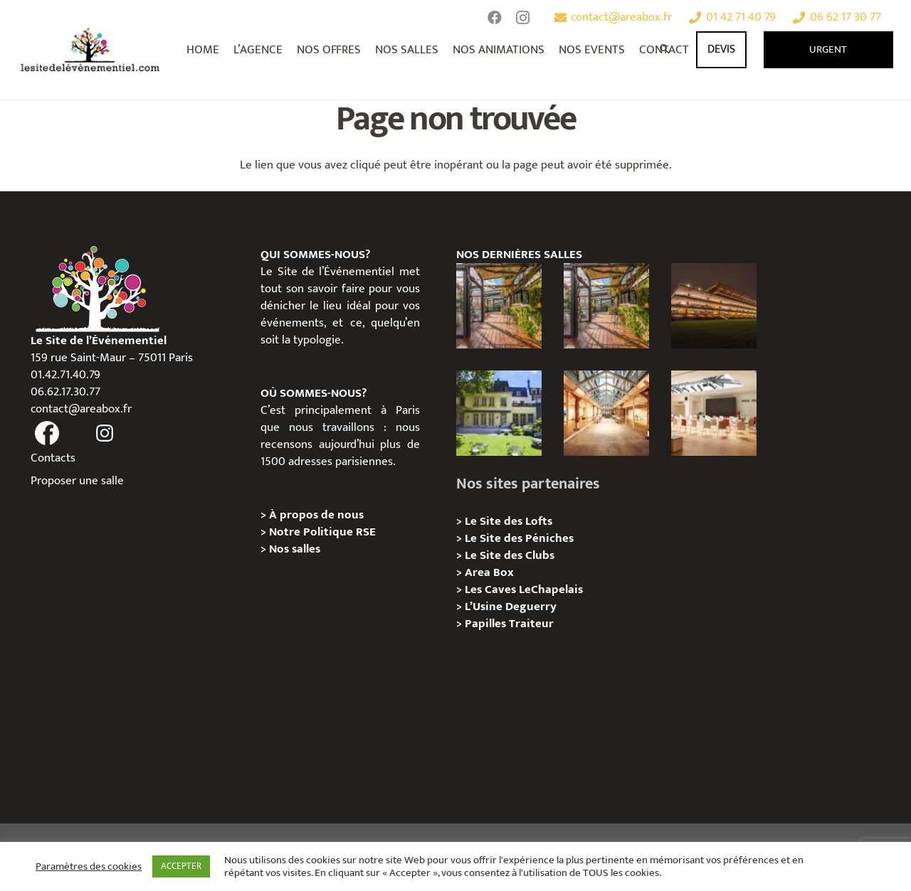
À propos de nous (316, 515)
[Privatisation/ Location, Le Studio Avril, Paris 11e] (606, 413)
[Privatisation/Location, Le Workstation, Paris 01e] (714, 413)
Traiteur (531, 624)
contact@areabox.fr (81, 409)
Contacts (53, 458)
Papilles (487, 624)
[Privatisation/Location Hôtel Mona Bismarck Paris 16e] (499, 413)
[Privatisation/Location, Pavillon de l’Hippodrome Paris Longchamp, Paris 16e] (714, 305)
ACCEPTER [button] (181, 866)
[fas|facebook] (48, 433)
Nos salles (294, 549)
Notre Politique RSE (322, 532)
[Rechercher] (665, 50)
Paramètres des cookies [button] (89, 866)
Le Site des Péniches (519, 538)
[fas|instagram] (105, 433)
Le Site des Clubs (509, 555)
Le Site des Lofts (508, 521)
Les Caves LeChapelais (524, 589)
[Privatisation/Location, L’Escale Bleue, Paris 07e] (499, 305)
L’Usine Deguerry (511, 607)
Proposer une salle (77, 481)
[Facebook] (494, 18)
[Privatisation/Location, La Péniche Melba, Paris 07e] (606, 305)
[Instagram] (523, 18)
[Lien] (91, 50)
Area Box (489, 572)
